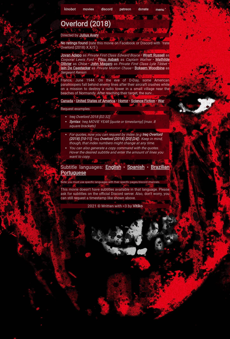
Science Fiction (143, 101)
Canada (67, 101)
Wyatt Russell (153, 55)
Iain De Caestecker (75, 68)
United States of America (95, 101)
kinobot (70, 9)
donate (143, 9)
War (161, 101)
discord (106, 9)
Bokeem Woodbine (149, 68)
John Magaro (101, 64)
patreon (125, 9)
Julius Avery (89, 35)
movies (88, 9)
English (113, 167)
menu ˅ (161, 10)
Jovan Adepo (71, 55)
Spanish (135, 167)
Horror (123, 101)
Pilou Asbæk (108, 59)
